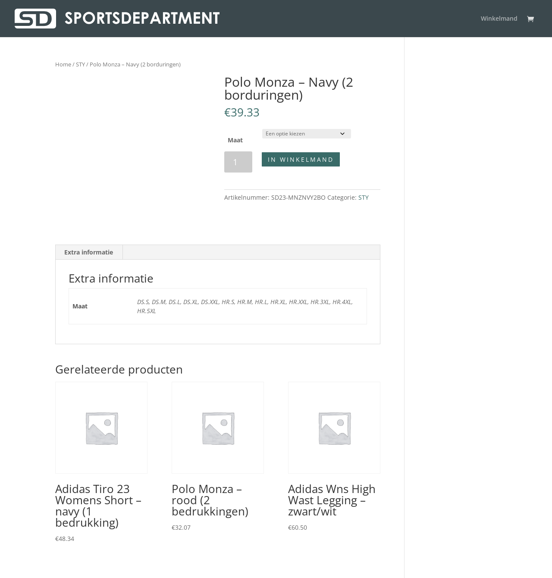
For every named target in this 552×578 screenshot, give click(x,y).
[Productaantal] (238, 162)
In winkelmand (301, 159)
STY (80, 64)
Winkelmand (499, 19)
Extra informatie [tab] (88, 252)
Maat (235, 140)
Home (63, 64)
